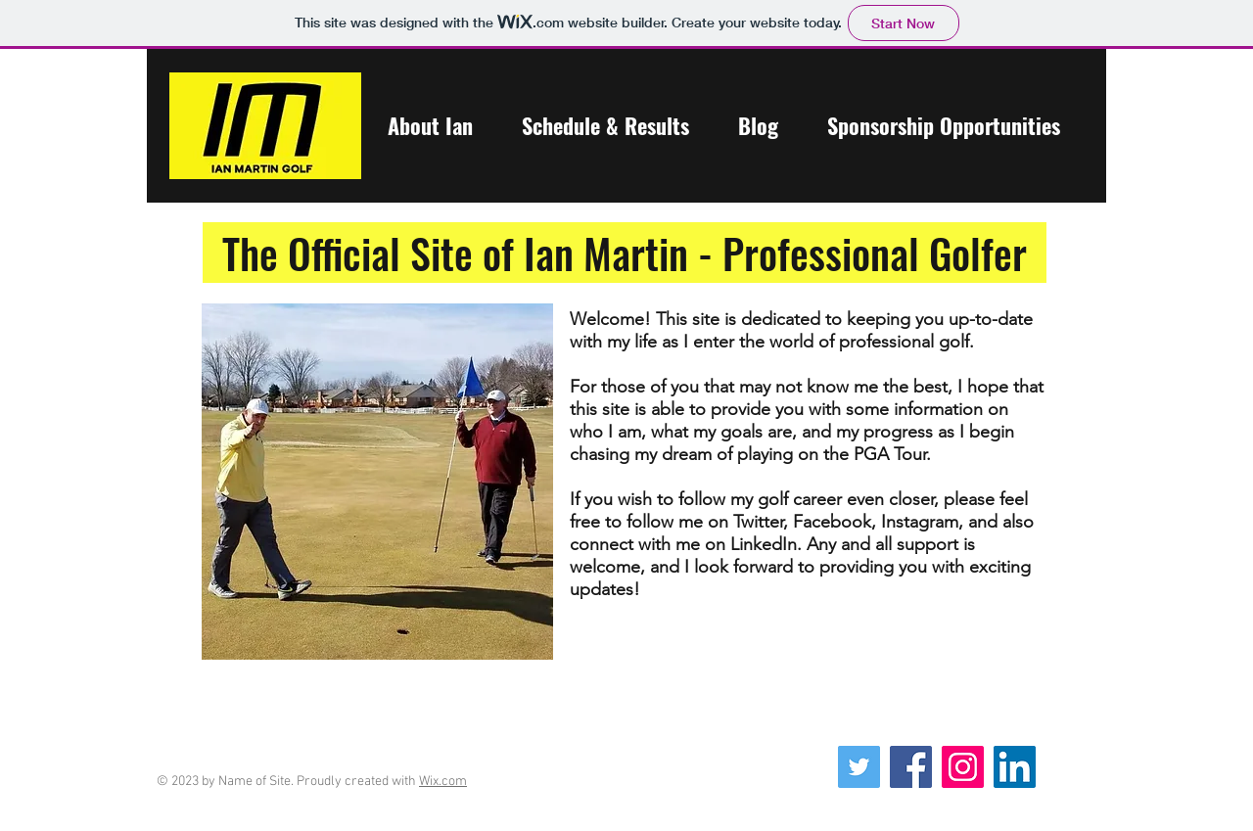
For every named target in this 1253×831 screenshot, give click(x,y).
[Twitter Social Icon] (859, 767)
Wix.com (443, 781)
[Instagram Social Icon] (963, 767)
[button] (429, 125)
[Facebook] (911, 767)
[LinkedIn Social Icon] (1015, 767)
